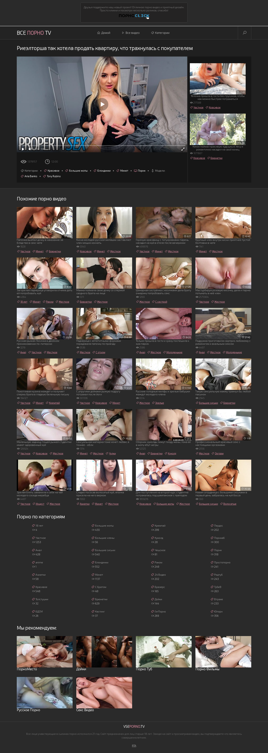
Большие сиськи (206, 402)
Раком (47, 301)
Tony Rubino (52, 176)
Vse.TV (134, 726)
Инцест (38, 503)
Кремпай (52, 402)
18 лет (22, 301)
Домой (103, 32)
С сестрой (159, 301)
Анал (21, 352)
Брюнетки (214, 158)
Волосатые (228, 503)
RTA (134, 745)
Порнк (139, 170)
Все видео (130, 32)
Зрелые (158, 402)
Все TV (34, 33)
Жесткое (114, 251)
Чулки (110, 453)
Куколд (170, 453)
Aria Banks (28, 176)
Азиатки (83, 503)
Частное (196, 107)
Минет (122, 170)
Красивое (51, 170)
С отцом (98, 352)
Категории (160, 32)
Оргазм (217, 453)
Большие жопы (76, 170)
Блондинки (102, 170)
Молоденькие (172, 352)
